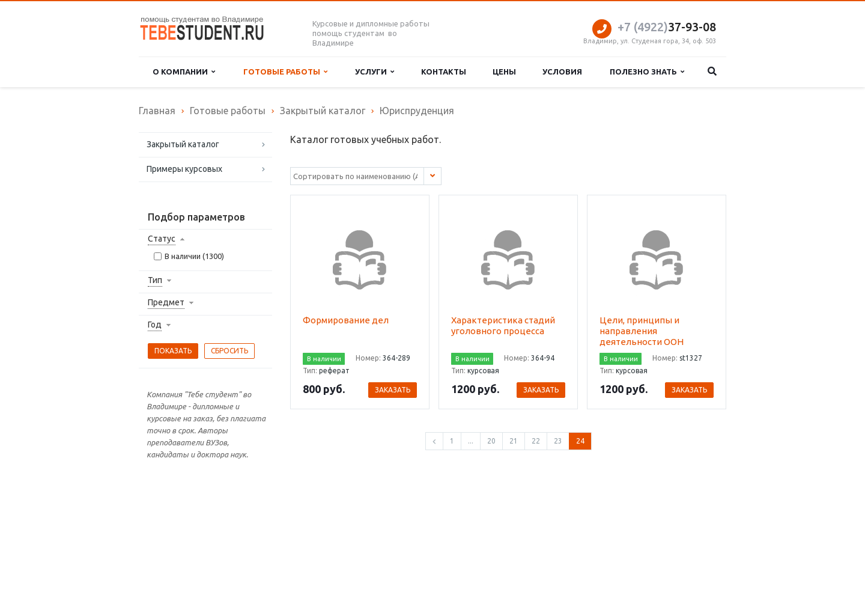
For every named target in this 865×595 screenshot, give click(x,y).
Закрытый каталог (183, 144)
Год (155, 324)
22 (536, 441)
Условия (562, 71)
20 (491, 441)
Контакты (443, 71)
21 (513, 441)
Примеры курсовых (184, 169)
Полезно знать (647, 71)
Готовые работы (285, 71)
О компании (184, 71)
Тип (155, 280)
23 (558, 441)
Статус (161, 238)
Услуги (374, 71)
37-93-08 (667, 27)
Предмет (166, 302)
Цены (504, 71)
